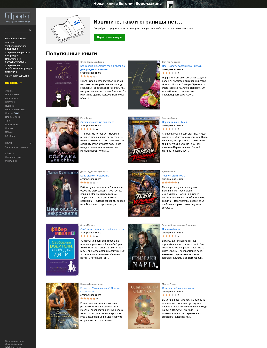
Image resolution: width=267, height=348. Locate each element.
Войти (8, 143)
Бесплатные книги (15, 109)
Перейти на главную (109, 37)
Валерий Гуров (169, 118)
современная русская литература (17, 54)
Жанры (9, 90)
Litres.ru (9, 153)
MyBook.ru (11, 161)
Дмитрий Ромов (169, 172)
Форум (9, 132)
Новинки (9, 105)
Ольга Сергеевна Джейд (92, 62)
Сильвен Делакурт (171, 62)
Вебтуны (10, 102)
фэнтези (9, 42)
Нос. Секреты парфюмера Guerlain (182, 66)
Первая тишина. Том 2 (174, 122)
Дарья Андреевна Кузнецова (94, 172)
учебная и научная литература (16, 47)
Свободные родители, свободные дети (102, 229)
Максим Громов (169, 284)
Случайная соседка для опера (97, 122)
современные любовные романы (15, 60)
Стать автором (13, 157)
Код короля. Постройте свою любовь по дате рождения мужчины (102, 68)
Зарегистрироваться (16, 147)
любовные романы (15, 38)
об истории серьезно (17, 75)
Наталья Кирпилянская (91, 284)
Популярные (12, 94)
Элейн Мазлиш (87, 225)
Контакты (10, 135)
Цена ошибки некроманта (94, 175)
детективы (11, 72)
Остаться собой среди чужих (178, 288)
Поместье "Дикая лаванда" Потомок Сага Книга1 (100, 290)
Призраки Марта (171, 229)
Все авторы (11, 124)
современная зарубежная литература (18, 67)
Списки (9, 113)
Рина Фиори (86, 118)
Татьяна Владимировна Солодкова (179, 225)
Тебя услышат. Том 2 (173, 175)
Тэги (7, 120)
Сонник (9, 128)
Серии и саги (12, 117)
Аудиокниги (11, 98)
